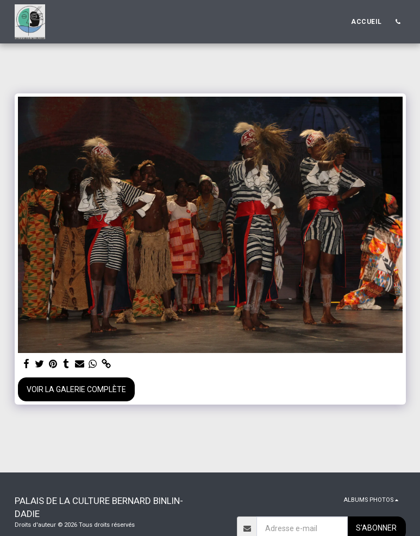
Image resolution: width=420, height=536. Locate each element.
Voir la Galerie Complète (76, 389)
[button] (398, 21)
